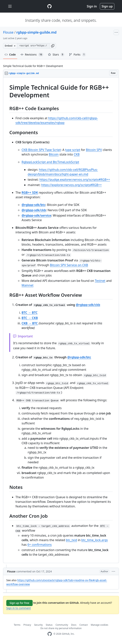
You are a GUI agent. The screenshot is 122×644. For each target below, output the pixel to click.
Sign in (92, 6)
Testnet (100, 281)
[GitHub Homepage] (49, 634)
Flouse (8, 32)
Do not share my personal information (61, 628)
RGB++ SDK (30, 192)
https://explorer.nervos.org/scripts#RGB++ (71, 185)
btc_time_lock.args (94, 540)
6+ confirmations (39, 544)
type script (72, 150)
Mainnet (27, 285)
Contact (83, 624)
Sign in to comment (18, 608)
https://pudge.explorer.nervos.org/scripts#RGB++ (74, 179)
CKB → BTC (30, 323)
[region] (61, 320)
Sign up (107, 6)
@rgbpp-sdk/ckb (34, 210)
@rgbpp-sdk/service (36, 215)
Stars (56, 54)
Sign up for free (19, 603)
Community (62, 624)
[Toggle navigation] (10, 6)
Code (10, 54)
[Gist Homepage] (49, 6)
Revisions (32, 54)
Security (38, 624)
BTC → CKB (30, 318)
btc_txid (71, 540)
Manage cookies (99, 624)
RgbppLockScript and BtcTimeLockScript (50, 162)
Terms (17, 624)
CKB (76, 154)
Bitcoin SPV (94, 150)
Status (49, 624)
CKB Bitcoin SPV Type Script (41, 150)
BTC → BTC (29, 312)
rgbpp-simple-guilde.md (36, 32)
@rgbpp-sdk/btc (33, 205)
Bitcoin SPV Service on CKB (69, 265)
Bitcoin (54, 154)
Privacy (27, 624)
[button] (52, 45)
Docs (74, 624)
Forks (77, 54)
